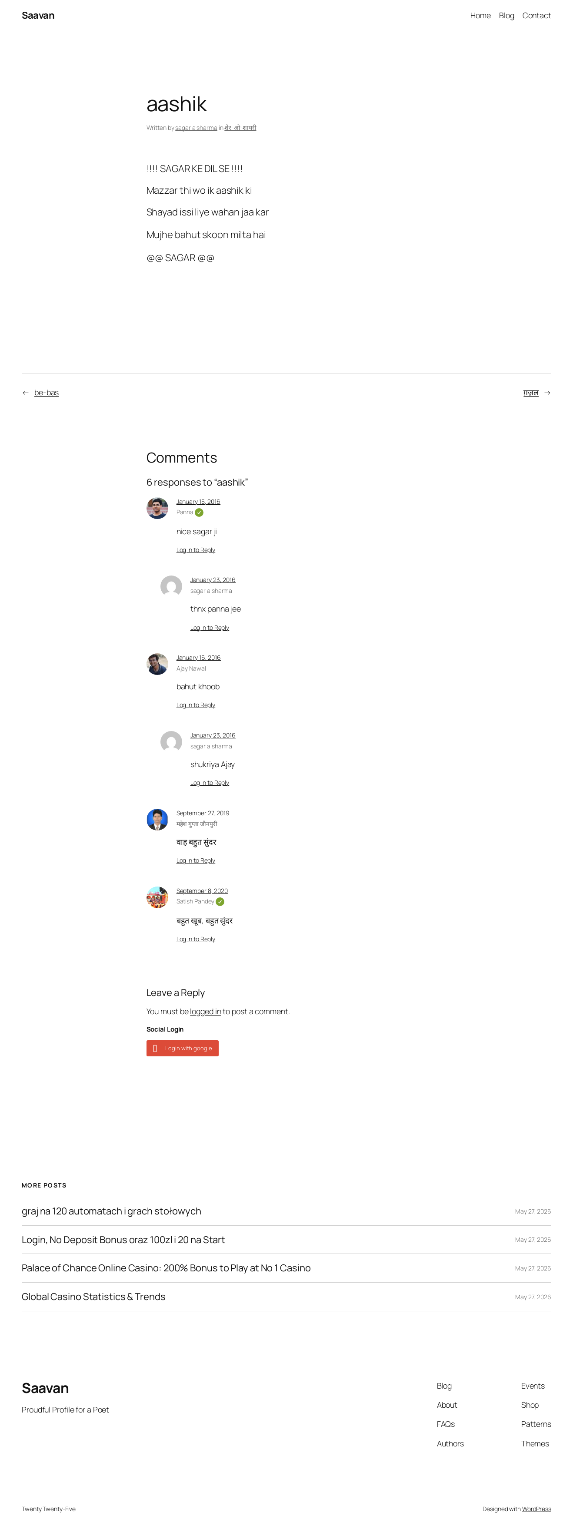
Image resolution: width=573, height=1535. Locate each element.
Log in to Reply (196, 550)
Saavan (38, 15)
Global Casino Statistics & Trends (94, 1296)
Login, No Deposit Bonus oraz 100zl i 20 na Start (123, 1239)
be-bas (46, 392)
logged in (205, 1011)
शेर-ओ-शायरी (240, 127)
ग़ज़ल (531, 392)
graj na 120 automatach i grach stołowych (111, 1211)
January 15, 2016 (198, 501)
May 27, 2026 (533, 1211)
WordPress (536, 1509)
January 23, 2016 (213, 580)
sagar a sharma (196, 127)
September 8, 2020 (202, 891)
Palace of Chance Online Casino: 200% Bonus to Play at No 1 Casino (166, 1268)
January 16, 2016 (199, 657)
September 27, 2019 (203, 813)
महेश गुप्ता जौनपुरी (197, 824)
